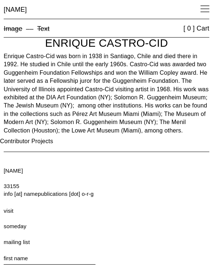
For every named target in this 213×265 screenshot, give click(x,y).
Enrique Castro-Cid (106, 43)
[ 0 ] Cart (196, 28)
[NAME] (15, 9)
